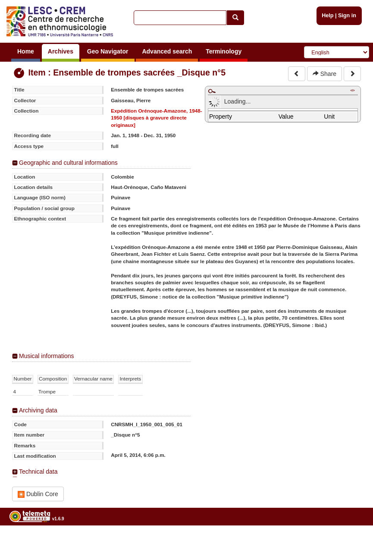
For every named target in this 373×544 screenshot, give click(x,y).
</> (352, 90)
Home (25, 51)
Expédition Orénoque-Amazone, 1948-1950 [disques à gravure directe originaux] (156, 118)
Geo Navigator (108, 51)
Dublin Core (38, 494)
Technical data (38, 471)
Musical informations (46, 355)
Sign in (347, 16)
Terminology (223, 51)
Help (327, 16)
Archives (60, 51)
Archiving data (38, 410)
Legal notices (351, 540)
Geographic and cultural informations (68, 162)
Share (324, 73)
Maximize (212, 91)
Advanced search (167, 51)
